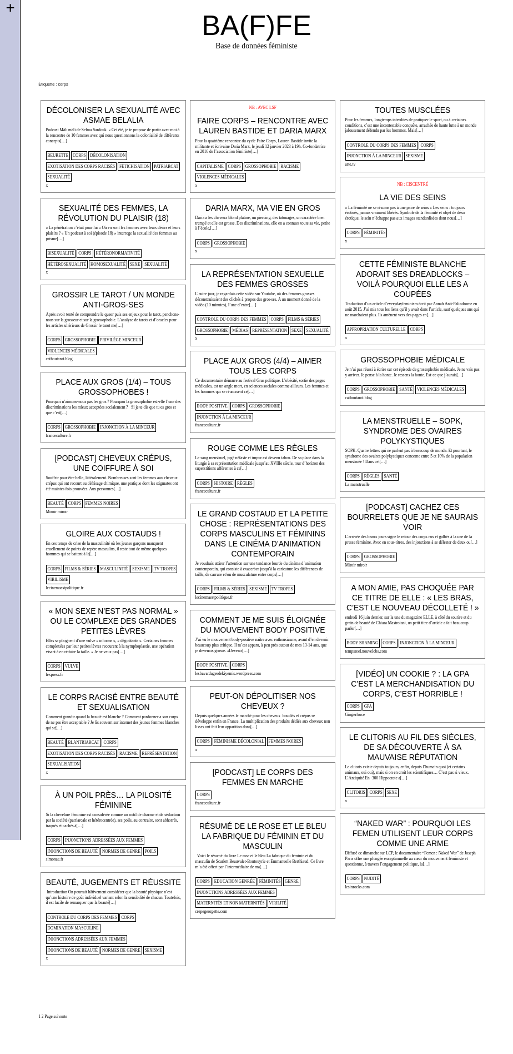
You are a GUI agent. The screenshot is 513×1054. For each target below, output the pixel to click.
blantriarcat (83, 742)
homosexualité (107, 264)
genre (292, 881)
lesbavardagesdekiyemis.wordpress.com (228, 673)
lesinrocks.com (357, 886)
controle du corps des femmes (381, 145)
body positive (212, 406)
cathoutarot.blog (59, 358)
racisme (289, 166)
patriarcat (166, 166)
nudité (371, 878)
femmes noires (102, 503)
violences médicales (220, 177)
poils (151, 851)
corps (79, 155)
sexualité (59, 177)
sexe (135, 264)
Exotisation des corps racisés (81, 166)
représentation (269, 330)
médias (240, 330)
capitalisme (210, 166)
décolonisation (107, 155)
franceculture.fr (208, 424)
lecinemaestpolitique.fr (214, 597)
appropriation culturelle (376, 329)
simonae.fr (54, 859)
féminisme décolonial (239, 741)
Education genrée (234, 881)
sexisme (415, 155)
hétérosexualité (67, 264)
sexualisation (64, 764)
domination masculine (73, 928)
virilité (277, 903)
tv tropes (282, 588)
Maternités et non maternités (231, 903)
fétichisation (134, 166)
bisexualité (61, 253)
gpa (368, 706)
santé (406, 389)
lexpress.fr (54, 674)
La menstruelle (357, 484)
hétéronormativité (118, 253)
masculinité (114, 568)
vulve (71, 666)
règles (372, 476)
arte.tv (350, 164)
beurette (58, 155)
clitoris (356, 792)
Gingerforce (355, 714)
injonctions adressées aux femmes (104, 840)
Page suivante (55, 1016)
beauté (56, 503)
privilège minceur (120, 339)
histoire (223, 483)
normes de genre (121, 851)
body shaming (363, 642)
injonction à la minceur (374, 155)
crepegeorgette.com (211, 911)
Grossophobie (260, 166)
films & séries (303, 319)
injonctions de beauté (73, 851)
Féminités (375, 232)
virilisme (58, 579)
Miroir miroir (57, 511)
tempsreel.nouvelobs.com (366, 651)
